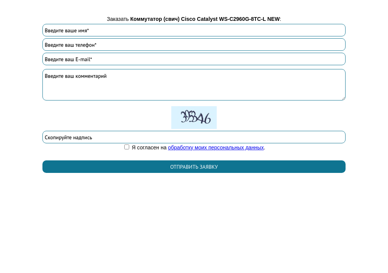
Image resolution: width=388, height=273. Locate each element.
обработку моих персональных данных (216, 147)
